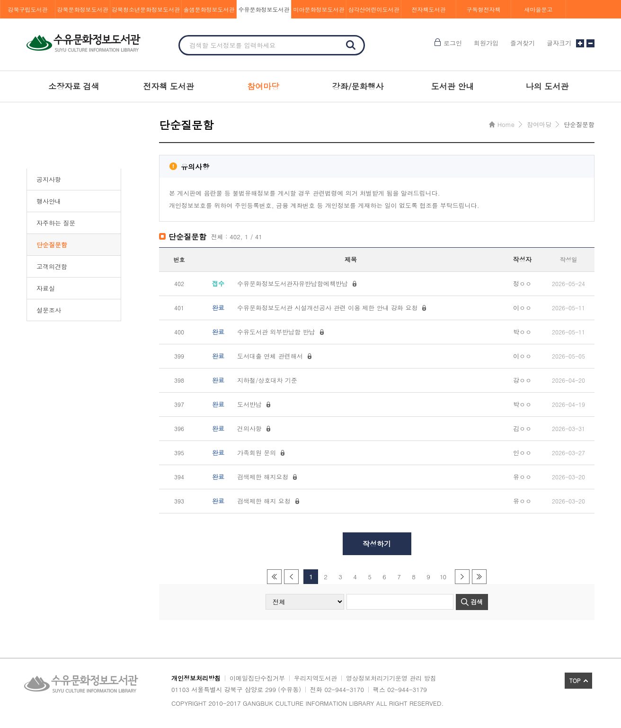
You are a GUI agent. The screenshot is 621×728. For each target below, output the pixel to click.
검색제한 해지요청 (262, 476)
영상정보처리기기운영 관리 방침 (391, 678)
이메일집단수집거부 (257, 678)
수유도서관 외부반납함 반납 (276, 331)
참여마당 (263, 86)
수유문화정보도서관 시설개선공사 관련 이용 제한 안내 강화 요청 (327, 307)
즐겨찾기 (522, 42)
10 (443, 576)
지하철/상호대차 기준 (267, 380)
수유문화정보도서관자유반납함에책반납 (292, 283)
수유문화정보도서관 (264, 9)
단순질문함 (51, 244)
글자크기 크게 (580, 43)
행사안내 (48, 201)
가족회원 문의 (256, 452)
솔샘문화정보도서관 (209, 9)
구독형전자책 (484, 9)
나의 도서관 (547, 86)
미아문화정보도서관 (319, 9)
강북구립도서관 (28, 9)
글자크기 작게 (590, 43)
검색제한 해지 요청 (264, 500)
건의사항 (249, 428)
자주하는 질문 (55, 222)
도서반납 (249, 404)
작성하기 (377, 543)
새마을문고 (538, 9)
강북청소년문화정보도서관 (146, 9)
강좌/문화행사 (357, 86)
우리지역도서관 (315, 678)
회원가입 (486, 42)
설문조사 (48, 310)
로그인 (453, 42)
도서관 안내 (452, 86)
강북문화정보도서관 (82, 9)
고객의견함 (51, 266)
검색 (350, 45)
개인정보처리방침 (196, 678)
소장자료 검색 (73, 86)
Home (506, 124)
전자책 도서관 (168, 86)
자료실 (45, 288)
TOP (575, 680)
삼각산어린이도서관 (373, 9)
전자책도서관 (429, 9)
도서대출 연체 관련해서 (270, 355)
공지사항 (48, 179)
